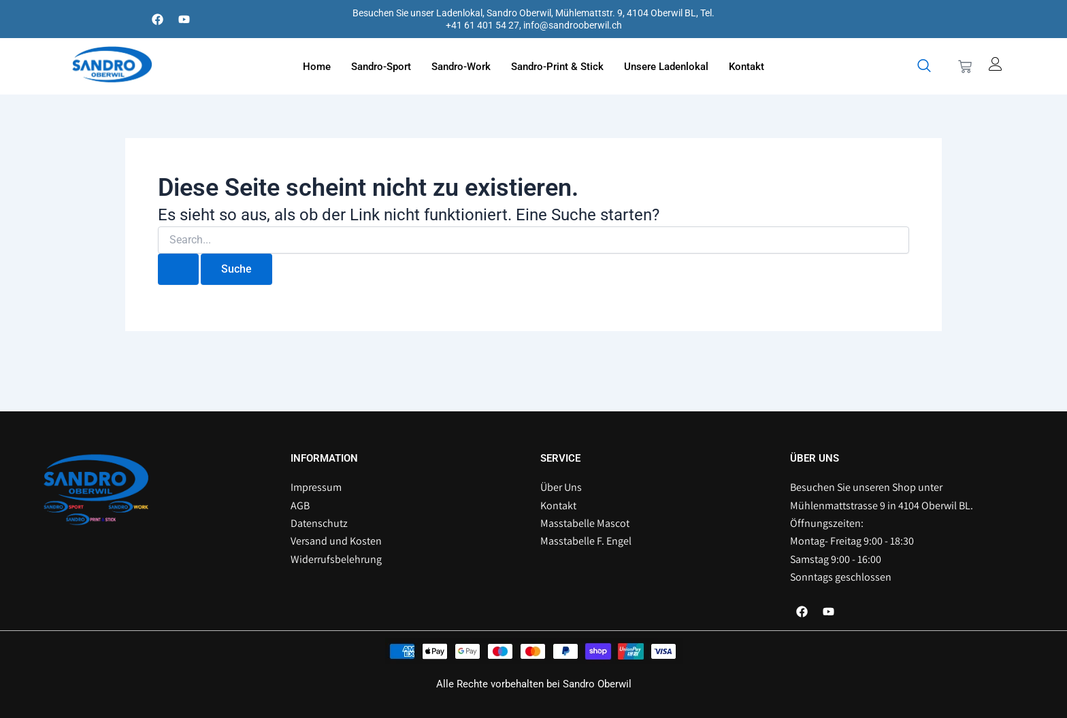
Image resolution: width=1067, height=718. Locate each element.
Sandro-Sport (381, 67)
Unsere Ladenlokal (666, 67)
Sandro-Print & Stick (557, 67)
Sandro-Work (461, 67)
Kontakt (746, 67)
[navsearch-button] (924, 66)
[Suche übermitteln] (178, 269)
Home (317, 67)
